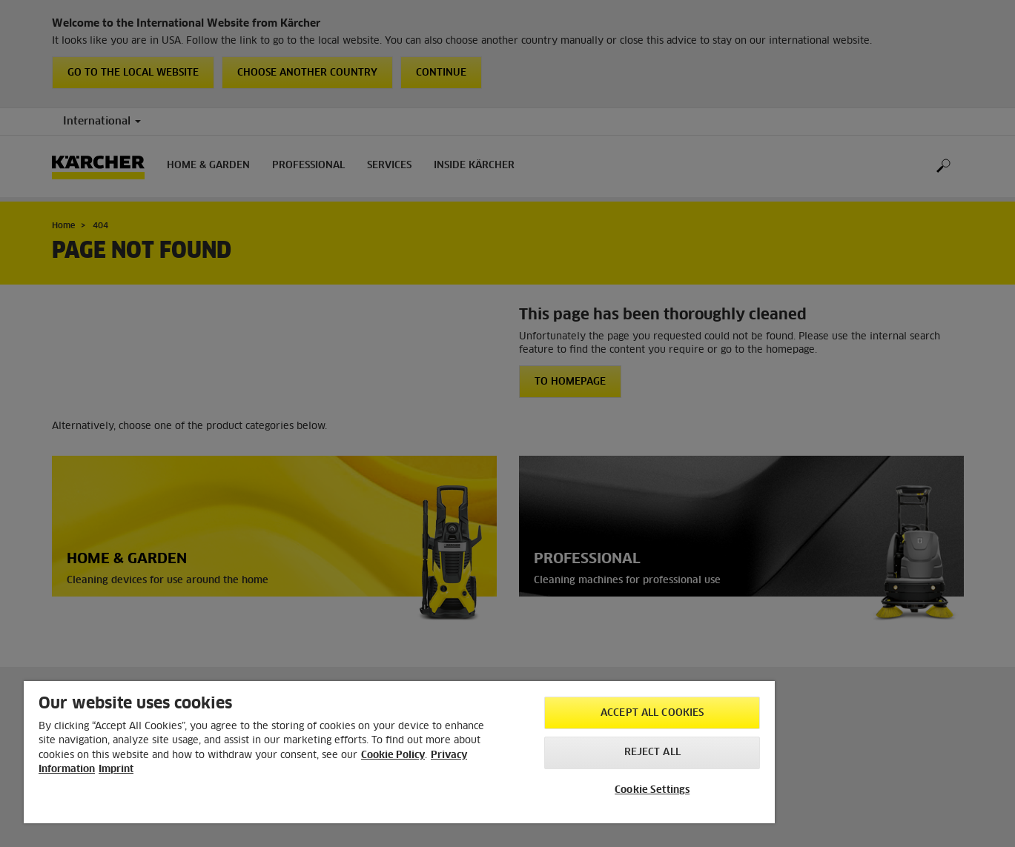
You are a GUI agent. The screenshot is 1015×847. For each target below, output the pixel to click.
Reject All (652, 752)
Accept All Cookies (652, 713)
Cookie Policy (393, 755)
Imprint (116, 769)
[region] (399, 752)
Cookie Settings (652, 790)
